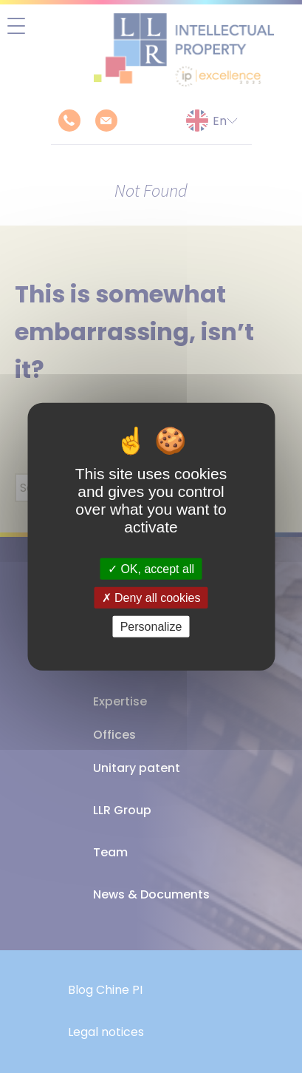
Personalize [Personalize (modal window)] (151, 626)
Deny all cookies (151, 597)
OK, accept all (151, 568)
